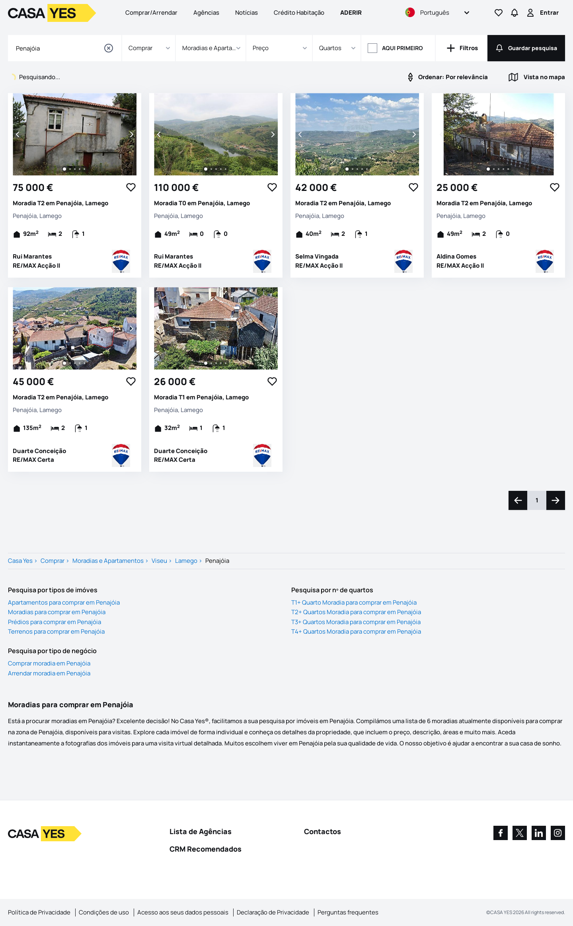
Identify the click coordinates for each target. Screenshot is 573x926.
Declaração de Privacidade (273, 912)
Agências (206, 12)
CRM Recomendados (206, 849)
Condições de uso (104, 912)
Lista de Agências (201, 831)
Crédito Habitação (299, 12)
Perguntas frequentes (348, 912)
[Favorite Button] (130, 187)
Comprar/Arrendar (151, 12)
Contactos (322, 831)
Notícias (246, 12)
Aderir (351, 12)
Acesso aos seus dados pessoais (182, 912)
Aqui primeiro (402, 48)
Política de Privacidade (39, 912)
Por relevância (446, 77)
